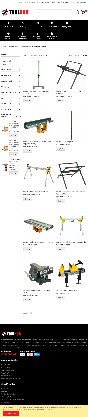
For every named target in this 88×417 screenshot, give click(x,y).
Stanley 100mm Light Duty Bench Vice (37, 290)
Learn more (51, 409)
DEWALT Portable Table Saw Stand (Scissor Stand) (71, 191)
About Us (56, 2)
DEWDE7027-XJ (34, 243)
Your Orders (5, 367)
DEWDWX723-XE (35, 193)
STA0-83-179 (66, 292)
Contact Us (44, 2)
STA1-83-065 (34, 294)
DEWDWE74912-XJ (68, 195)
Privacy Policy (6, 402)
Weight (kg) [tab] (6, 104)
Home (4, 46)
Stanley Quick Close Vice (67, 289)
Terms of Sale (6, 375)
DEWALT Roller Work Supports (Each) (39, 240)
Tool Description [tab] (8, 93)
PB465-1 (16, 132)
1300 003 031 (9, 354)
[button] (77, 12)
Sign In (65, 2)
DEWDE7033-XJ (67, 245)
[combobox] (53, 12)
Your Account (6, 364)
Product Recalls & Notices (10, 393)
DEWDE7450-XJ (67, 95)
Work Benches (26, 46)
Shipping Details (7, 372)
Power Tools (13, 46)
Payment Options (7, 369)
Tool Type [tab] (5, 98)
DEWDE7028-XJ (34, 95)
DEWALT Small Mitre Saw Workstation (67, 241)
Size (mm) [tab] (5, 87)
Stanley (7, 64)
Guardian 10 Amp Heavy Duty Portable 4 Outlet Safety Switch (15, 125)
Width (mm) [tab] (6, 110)
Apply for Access (79, 2)
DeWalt (7, 61)
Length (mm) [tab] (6, 81)
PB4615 (16, 151)
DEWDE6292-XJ (67, 143)
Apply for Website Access (10, 378)
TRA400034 (13, 170)
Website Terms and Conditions (12, 399)
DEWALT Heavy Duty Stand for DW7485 (69, 91)
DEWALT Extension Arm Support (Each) (37, 91)
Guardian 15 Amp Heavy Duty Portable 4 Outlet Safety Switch (15, 144)
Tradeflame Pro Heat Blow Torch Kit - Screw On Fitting (15, 162)
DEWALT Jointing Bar (65, 140)
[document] (44, 411)
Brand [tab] (3, 55)
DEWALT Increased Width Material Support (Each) (38, 141)
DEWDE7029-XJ (34, 145)
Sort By (26, 55)
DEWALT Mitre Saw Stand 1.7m (36, 190)
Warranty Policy (7, 396)
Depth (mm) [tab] (6, 70)
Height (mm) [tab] (6, 75)
